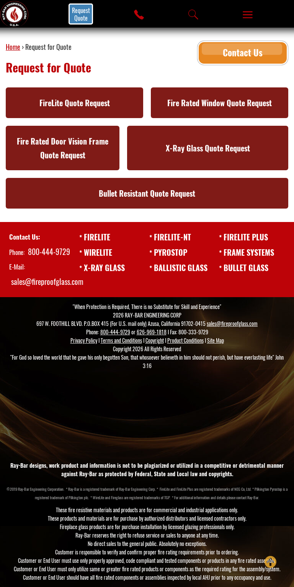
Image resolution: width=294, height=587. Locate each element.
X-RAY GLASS (104, 267)
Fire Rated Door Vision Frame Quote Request (62, 148)
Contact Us (242, 51)
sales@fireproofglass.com (47, 281)
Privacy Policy (83, 340)
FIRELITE (97, 237)
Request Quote (81, 14)
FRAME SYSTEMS (249, 252)
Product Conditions (185, 340)
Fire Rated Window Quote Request (219, 103)
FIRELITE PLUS (246, 237)
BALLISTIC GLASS (180, 267)
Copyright (154, 340)
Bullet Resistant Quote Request (147, 193)
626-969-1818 (152, 332)
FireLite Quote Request (74, 103)
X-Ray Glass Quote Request (208, 148)
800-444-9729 (49, 251)
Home (13, 47)
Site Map (215, 340)
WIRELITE (98, 252)
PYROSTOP (170, 252)
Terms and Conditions (121, 340)
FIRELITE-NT (172, 237)
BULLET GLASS (246, 267)
